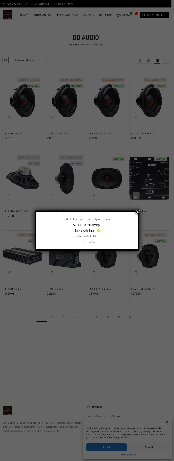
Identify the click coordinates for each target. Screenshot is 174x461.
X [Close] (137, 212)
